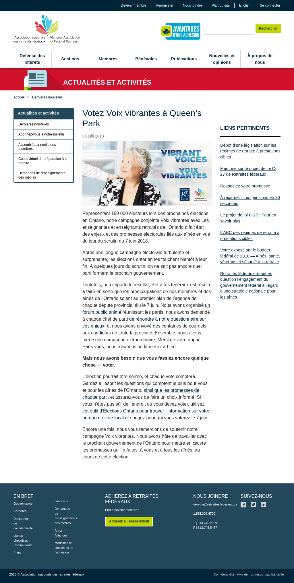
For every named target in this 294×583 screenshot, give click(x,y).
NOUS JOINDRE (210, 496)
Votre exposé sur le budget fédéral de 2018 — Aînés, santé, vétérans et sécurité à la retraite (250, 256)
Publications (184, 58)
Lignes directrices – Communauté (22, 540)
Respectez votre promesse (245, 186)
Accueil (19, 97)
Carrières (19, 511)
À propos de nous (260, 59)
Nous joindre (192, 5)
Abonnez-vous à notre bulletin (41, 134)
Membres (108, 58)
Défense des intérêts (32, 59)
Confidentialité (224, 574)
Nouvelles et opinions (222, 59)
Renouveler (164, 5)
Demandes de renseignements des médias (41, 175)
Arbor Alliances (61, 533)
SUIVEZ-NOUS (256, 496)
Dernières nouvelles (47, 97)
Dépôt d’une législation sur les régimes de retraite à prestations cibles (250, 151)
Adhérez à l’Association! (129, 521)
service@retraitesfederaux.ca (215, 504)
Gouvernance (22, 503)
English (244, 5)
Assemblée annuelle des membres (37, 147)
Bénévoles (146, 58)
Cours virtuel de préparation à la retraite (42, 161)
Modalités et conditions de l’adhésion (64, 547)
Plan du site (221, 5)
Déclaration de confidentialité (23, 523)
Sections (70, 58)
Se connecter (270, 5)
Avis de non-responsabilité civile (260, 574)
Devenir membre (133, 5)
